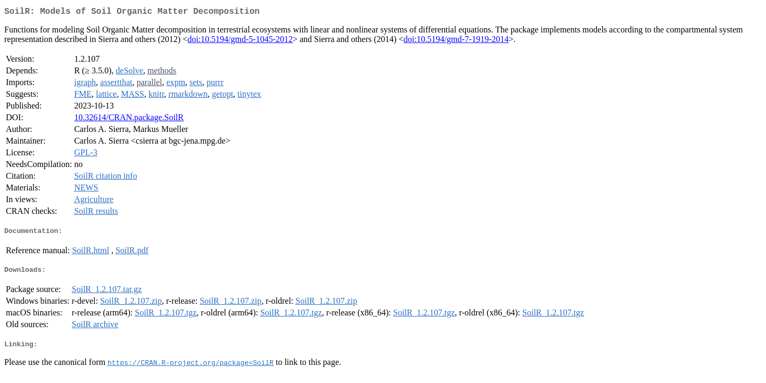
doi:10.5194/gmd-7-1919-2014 (456, 41)
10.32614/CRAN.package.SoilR (129, 119)
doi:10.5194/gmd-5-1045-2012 (240, 41)
